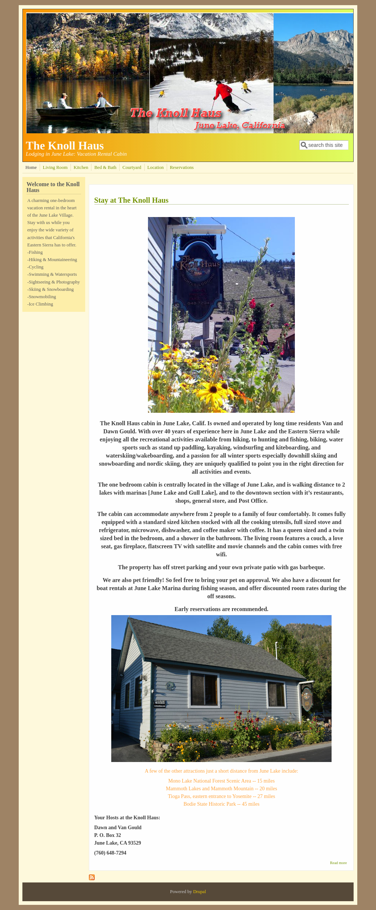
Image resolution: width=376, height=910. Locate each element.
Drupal (199, 891)
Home (31, 167)
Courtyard (132, 167)
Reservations (182, 167)
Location (155, 167)
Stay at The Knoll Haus (131, 200)
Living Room (55, 167)
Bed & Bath (105, 167)
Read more (338, 863)
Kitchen (81, 167)
